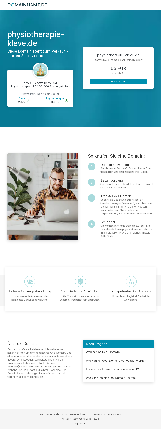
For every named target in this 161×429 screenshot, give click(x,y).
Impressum (80, 423)
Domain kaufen (118, 81)
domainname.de (101, 414)
